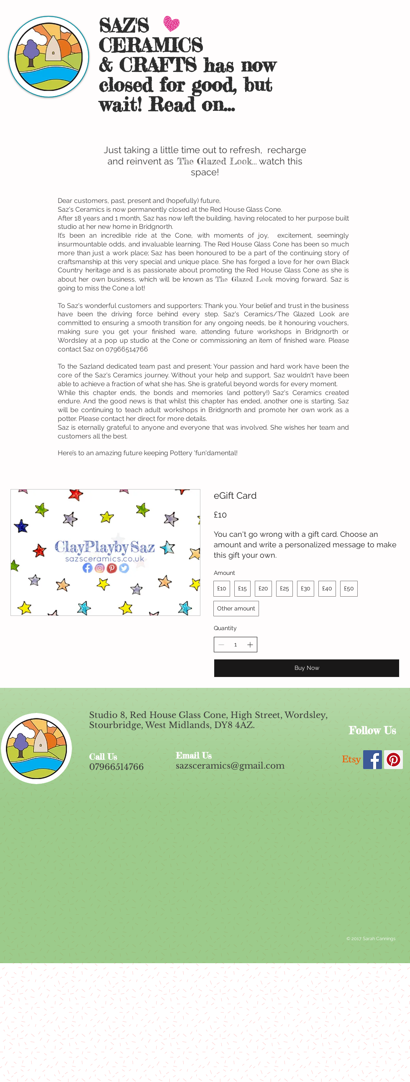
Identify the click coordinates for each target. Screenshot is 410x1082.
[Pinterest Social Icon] (393, 759)
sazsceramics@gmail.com (230, 766)
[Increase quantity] (250, 644)
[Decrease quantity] (221, 644)
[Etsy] (351, 759)
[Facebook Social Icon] (372, 759)
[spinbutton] (236, 645)
